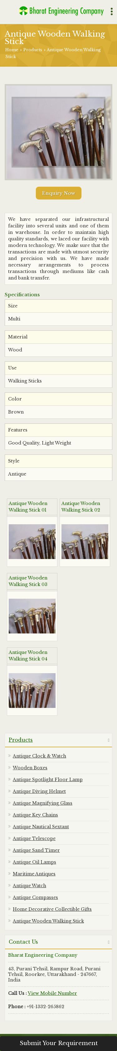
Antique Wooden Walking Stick (48, 921)
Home (11, 49)
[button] (52, 993)
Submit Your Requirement (59, 1043)
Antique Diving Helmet (39, 791)
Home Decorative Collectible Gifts (52, 909)
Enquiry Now (58, 193)
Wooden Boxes (30, 768)
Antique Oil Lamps (34, 862)
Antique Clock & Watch (39, 756)
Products (32, 49)
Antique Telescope (34, 838)
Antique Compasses (35, 897)
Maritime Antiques (34, 874)
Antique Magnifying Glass (42, 803)
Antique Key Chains (35, 815)
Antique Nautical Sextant (41, 827)
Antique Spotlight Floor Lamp (48, 779)
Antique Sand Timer (36, 850)
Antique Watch (29, 885)
